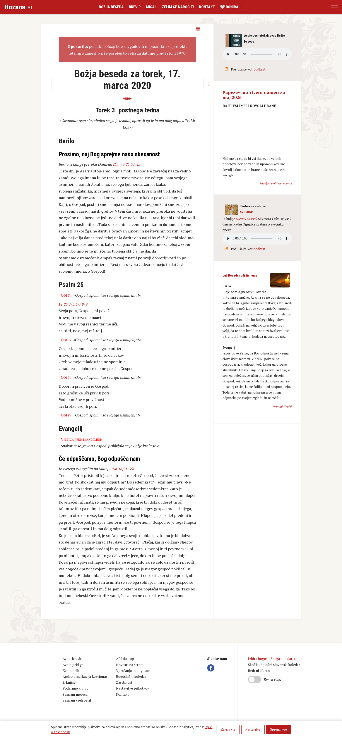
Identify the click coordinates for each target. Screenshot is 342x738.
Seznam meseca (75, 694)
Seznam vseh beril (77, 700)
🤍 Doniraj (230, 7)
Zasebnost (124, 682)
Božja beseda (111, 7)
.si (18, 7)
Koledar (198, 29)
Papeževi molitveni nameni (276, 183)
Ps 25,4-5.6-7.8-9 (73, 304)
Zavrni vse (228, 729)
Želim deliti (71, 670)
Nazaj (46, 84)
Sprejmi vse (278, 729)
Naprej (208, 84)
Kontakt (207, 7)
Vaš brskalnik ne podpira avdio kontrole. (257, 238)
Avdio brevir (72, 658)
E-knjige (69, 682)
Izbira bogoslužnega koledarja (271, 658)
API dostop (125, 658)
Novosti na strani (129, 664)
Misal (151, 7)
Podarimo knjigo (75, 688)
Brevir (135, 7)
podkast (259, 69)
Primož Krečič (282, 406)
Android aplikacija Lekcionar (85, 676)
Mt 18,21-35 (123, 468)
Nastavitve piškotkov (132, 688)
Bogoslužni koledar (131, 676)
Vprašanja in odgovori (133, 670)
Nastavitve (252, 729)
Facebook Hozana (211, 668)
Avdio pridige (73, 664)
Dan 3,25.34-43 (127, 164)
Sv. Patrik (246, 212)
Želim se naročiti (178, 7)
